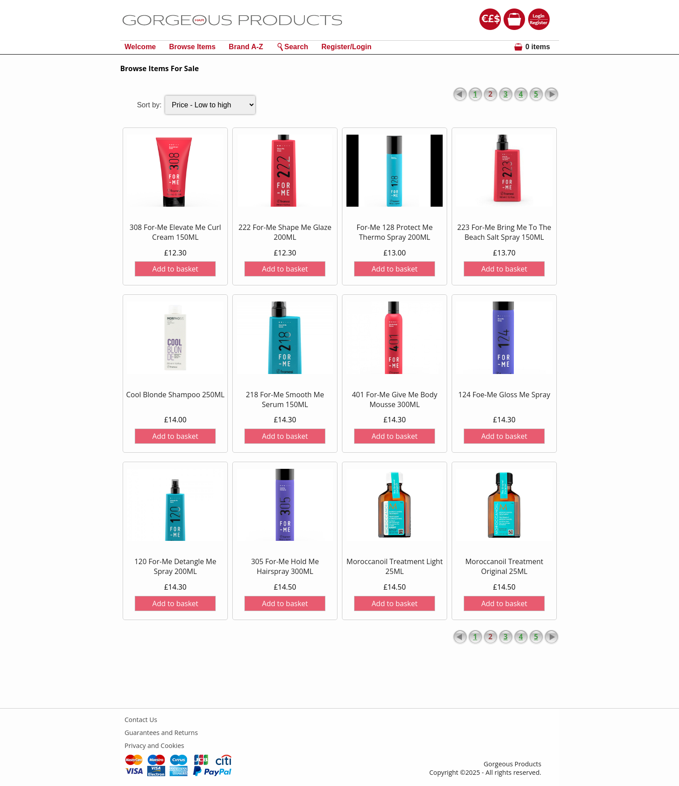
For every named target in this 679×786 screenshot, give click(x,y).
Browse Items (192, 47)
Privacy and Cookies (154, 745)
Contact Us (140, 719)
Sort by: (149, 105)
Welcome (140, 47)
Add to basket (175, 269)
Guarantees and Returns (161, 732)
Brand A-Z (246, 47)
